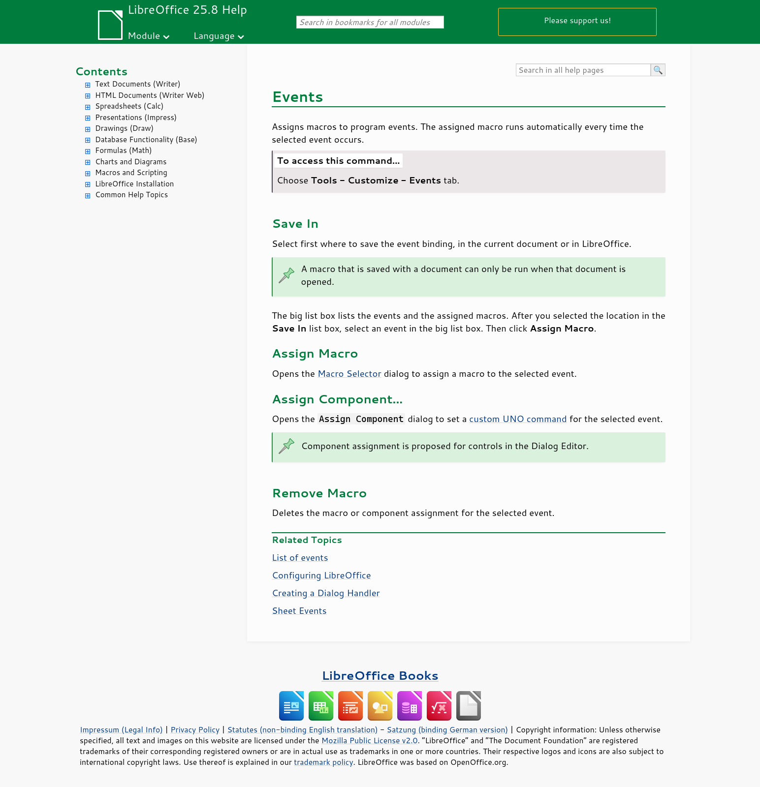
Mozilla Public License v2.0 (369, 740)
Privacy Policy (195, 729)
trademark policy (323, 762)
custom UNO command (518, 418)
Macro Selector (349, 373)
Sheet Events (299, 610)
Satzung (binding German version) (447, 729)
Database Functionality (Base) (146, 139)
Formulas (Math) (123, 150)
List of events (300, 557)
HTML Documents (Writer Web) (150, 95)
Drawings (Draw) (124, 128)
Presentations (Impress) (136, 117)
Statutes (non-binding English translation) (302, 729)
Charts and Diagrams (130, 161)
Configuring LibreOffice (321, 575)
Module (143, 35)
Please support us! (577, 20)
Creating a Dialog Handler (326, 592)
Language (214, 35)
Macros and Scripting (131, 172)
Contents (101, 71)
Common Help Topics (131, 194)
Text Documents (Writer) (138, 84)
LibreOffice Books (380, 675)
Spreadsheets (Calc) (129, 106)
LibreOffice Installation (134, 184)
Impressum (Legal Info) (121, 729)
